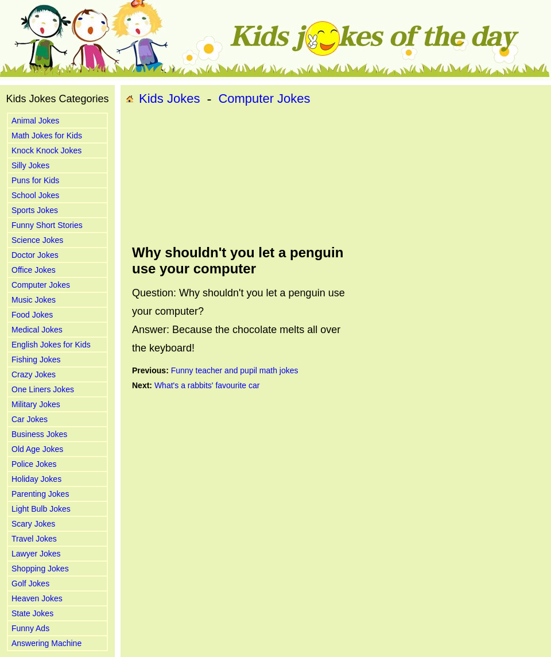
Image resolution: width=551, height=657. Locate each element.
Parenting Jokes (40, 493)
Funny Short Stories (47, 225)
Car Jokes (29, 419)
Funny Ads (30, 628)
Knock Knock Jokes (46, 150)
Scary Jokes (33, 523)
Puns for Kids (35, 180)
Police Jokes (34, 464)
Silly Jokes (30, 165)
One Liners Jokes (42, 389)
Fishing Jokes (36, 359)
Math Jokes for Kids (46, 135)
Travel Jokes (34, 538)
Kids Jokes (169, 98)
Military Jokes (35, 404)
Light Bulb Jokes (41, 508)
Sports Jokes (34, 210)
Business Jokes (39, 434)
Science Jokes (37, 240)
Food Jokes (32, 314)
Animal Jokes (35, 120)
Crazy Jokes (33, 374)
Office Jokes (33, 270)
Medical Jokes (37, 329)
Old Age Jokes (37, 449)
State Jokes (32, 613)
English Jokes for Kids (51, 344)
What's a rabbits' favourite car (207, 385)
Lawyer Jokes (36, 553)
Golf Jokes (30, 583)
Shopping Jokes (40, 568)
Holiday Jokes (36, 479)
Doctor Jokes (35, 255)
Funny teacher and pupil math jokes (234, 370)
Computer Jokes (40, 284)
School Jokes (35, 195)
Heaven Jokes (37, 598)
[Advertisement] (185, 175)
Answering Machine (46, 643)
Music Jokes (33, 299)
